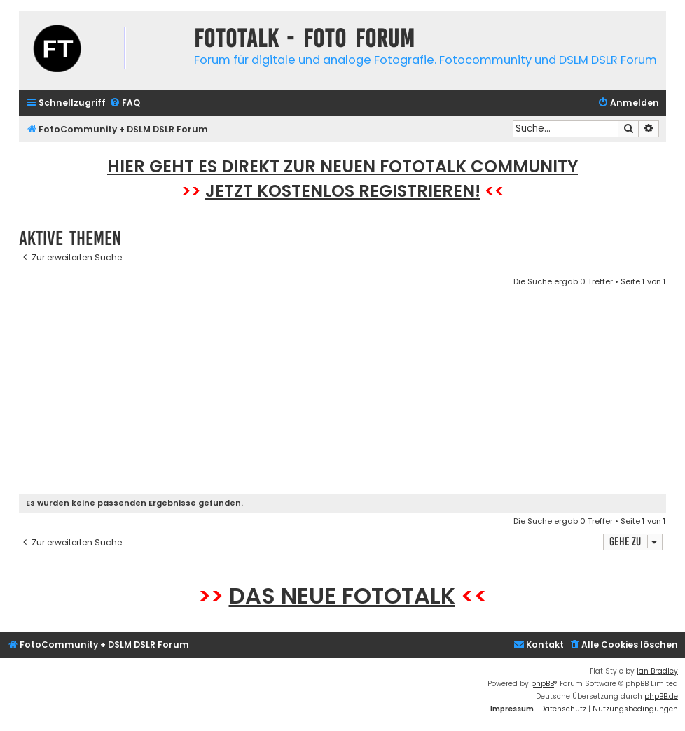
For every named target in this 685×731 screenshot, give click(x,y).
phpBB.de (661, 696)
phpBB (542, 683)
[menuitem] (124, 103)
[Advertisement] (342, 393)
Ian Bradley (657, 671)
